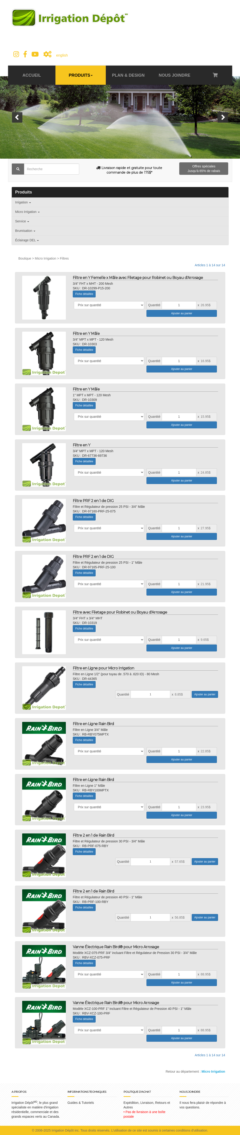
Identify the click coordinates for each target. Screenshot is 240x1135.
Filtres (64, 258)
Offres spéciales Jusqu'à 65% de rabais (204, 168)
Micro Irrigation (27, 212)
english (62, 55)
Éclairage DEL (27, 240)
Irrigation (23, 202)
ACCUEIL (31, 75)
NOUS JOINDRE (174, 75)
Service (22, 221)
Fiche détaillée (84, 294)
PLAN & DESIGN (128, 75)
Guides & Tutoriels (80, 1103)
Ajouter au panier (181, 313)
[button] (17, 117)
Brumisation (25, 231)
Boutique (24, 258)
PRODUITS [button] (81, 75)
